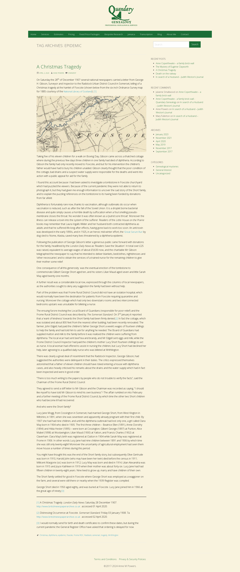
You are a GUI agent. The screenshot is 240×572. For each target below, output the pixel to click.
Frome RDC (78, 535)
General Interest (164, 170)
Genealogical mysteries (167, 166)
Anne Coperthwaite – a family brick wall (175, 63)
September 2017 (164, 151)
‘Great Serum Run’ (134, 231)
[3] (62, 491)
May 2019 (160, 144)
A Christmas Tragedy (65, 66)
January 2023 (162, 134)
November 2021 (164, 137)
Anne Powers (60, 73)
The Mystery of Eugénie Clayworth (172, 66)
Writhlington (113, 535)
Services (45, 34)
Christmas (43, 535)
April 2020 (161, 141)
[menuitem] (33, 34)
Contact (185, 34)
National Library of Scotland (79, 91)
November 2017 (164, 148)
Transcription (146, 34)
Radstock (88, 535)
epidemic (62, 535)
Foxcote (70, 535)
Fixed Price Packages (89, 34)
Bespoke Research (114, 34)
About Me (171, 34)
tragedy (104, 535)
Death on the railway (166, 73)
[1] (97, 91)
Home (33, 34)
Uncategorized (163, 173)
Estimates (58, 34)
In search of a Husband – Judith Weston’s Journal (179, 76)
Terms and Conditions (105, 559)
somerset (96, 535)
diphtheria (53, 535)
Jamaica (131, 34)
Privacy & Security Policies (133, 559)
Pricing (71, 34)
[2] (116, 318)
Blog (160, 34)
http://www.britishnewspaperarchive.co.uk (59, 506)
